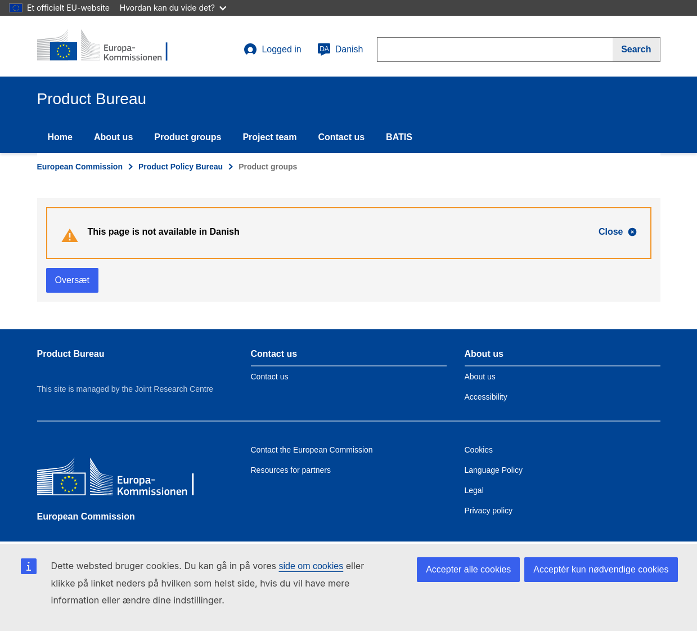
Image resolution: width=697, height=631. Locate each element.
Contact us (341, 137)
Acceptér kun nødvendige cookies (600, 569)
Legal (474, 490)
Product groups (187, 137)
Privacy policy (489, 510)
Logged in (272, 49)
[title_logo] (105, 46)
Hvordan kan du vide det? (173, 7)
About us (113, 137)
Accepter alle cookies (468, 569)
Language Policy (494, 470)
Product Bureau (71, 354)
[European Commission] (118, 479)
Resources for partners (291, 470)
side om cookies (311, 566)
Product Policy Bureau (180, 166)
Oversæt (72, 280)
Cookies (479, 449)
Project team (269, 137)
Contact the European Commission (312, 449)
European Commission (80, 166)
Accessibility (486, 396)
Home (60, 137)
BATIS (399, 137)
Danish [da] (340, 49)
